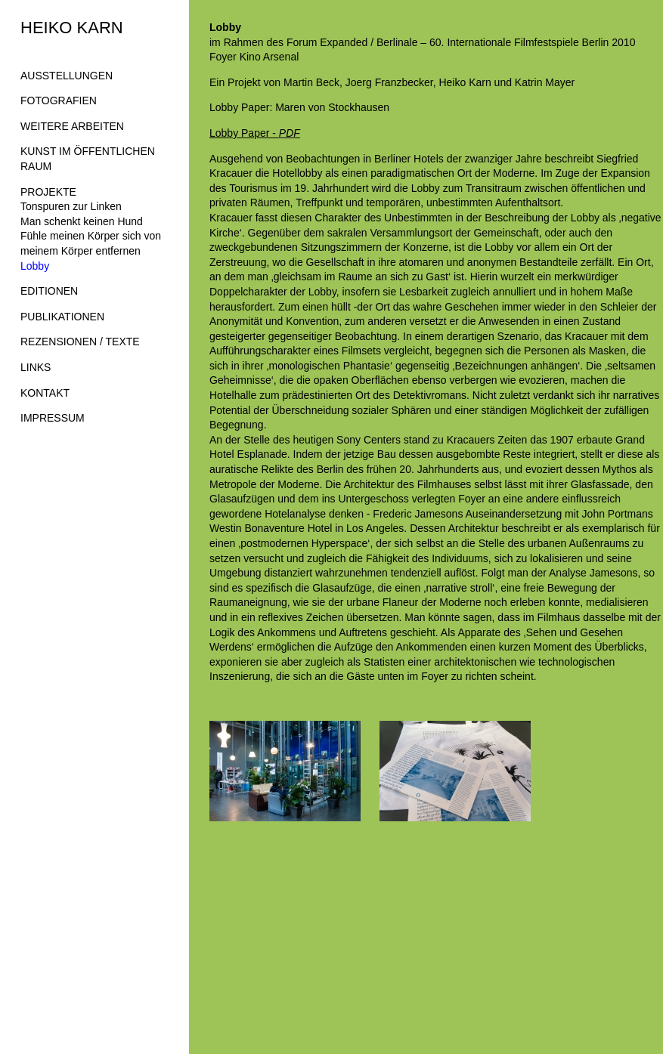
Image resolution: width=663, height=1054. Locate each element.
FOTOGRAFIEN (58, 100)
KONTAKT (45, 393)
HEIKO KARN (71, 27)
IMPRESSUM (52, 418)
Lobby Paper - (254, 133)
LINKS (35, 367)
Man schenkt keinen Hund (81, 221)
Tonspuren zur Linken (71, 206)
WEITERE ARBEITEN (72, 126)
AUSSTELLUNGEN (66, 76)
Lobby (34, 266)
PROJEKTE (48, 192)
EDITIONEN (49, 291)
